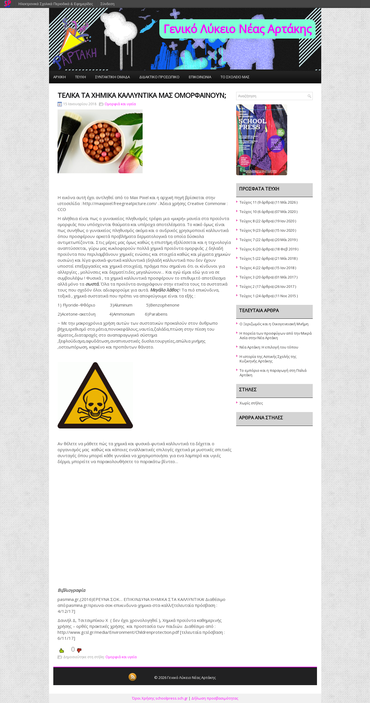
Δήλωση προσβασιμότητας (214, 698)
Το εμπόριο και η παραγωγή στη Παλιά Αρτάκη (273, 372)
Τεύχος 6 (247, 249)
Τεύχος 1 (247, 295)
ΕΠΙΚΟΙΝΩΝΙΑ (200, 76)
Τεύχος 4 (247, 267)
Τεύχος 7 (247, 239)
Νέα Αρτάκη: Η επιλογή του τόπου (269, 347)
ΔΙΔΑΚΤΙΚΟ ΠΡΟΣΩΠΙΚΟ (159, 76)
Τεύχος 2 (247, 286)
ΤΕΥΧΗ (80, 76)
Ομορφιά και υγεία (120, 104)
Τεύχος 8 (247, 220)
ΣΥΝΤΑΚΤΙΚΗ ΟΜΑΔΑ (112, 76)
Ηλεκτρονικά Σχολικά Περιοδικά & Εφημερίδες (55, 4)
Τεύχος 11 (248, 202)
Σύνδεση (107, 4)
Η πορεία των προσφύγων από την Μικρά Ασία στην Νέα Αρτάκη (276, 335)
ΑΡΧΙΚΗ (59, 76)
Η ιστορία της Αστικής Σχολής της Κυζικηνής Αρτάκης (268, 359)
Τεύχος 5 (247, 258)
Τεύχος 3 (247, 277)
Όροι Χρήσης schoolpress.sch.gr (160, 698)
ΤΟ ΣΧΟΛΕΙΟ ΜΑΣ (235, 76)
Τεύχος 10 (248, 211)
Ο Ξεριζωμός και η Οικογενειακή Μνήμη (274, 323)
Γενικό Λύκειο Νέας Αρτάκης (237, 29)
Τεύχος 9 (247, 230)
